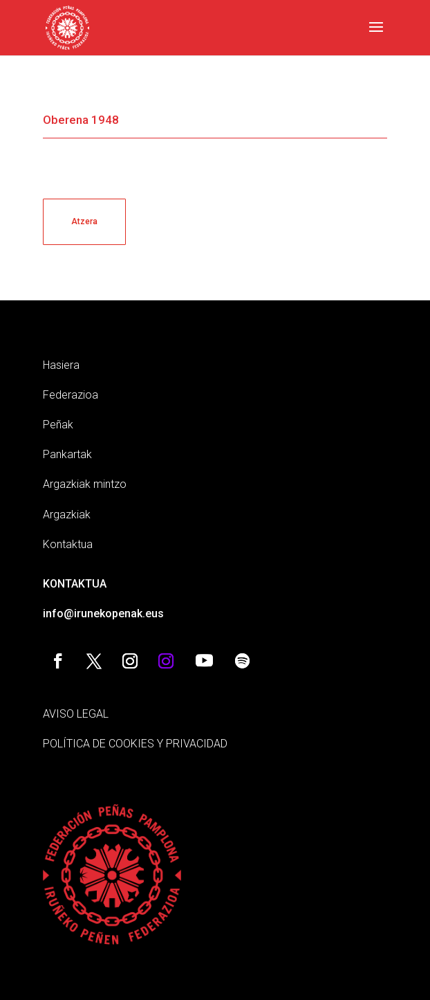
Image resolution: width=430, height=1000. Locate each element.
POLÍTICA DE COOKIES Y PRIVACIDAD (135, 743)
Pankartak (67, 454)
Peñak (58, 424)
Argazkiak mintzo (85, 484)
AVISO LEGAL (76, 713)
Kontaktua (68, 544)
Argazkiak (67, 514)
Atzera (84, 221)
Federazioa (70, 394)
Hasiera (61, 365)
